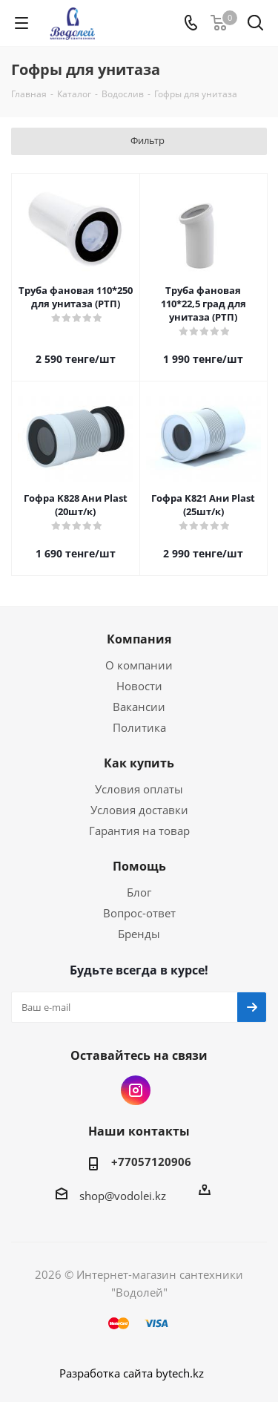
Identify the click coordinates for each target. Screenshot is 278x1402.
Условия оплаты (139, 789)
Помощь (139, 866)
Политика (139, 727)
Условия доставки (139, 809)
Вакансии (139, 706)
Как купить (139, 763)
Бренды (139, 933)
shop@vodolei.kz (122, 1195)
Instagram (135, 1090)
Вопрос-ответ (139, 912)
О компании (139, 665)
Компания (139, 639)
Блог (139, 892)
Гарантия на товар (139, 830)
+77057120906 (151, 1161)
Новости (139, 685)
